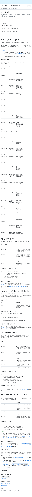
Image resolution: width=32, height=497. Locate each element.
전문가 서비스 (27, 491)
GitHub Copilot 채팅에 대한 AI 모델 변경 (20, 463)
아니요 (7, 476)
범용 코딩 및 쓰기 (7, 328)
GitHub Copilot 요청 (20, 53)
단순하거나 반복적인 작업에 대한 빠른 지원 (17, 286)
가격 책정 (22, 491)
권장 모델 (4, 300)
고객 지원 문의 (4, 485)
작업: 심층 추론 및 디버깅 (9, 332)
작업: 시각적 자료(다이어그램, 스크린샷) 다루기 (15, 394)
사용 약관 (10, 491)
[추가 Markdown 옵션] (10, 21)
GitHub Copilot (5, 8)
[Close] (29, 1)
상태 (19, 491)
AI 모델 (13, 8)
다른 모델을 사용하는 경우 (8, 281)
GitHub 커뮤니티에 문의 (5, 483)
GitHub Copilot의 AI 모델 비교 (10, 40)
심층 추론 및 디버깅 (25, 443)
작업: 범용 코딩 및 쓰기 (8, 239)
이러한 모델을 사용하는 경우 (8, 269)
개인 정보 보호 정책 (3, 478)
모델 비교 (16, 8)
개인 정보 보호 (15, 491)
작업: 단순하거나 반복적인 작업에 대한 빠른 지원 (15, 291)
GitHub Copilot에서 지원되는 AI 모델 (20, 457)
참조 (9, 8)
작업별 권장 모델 (5, 60)
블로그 (2, 492)
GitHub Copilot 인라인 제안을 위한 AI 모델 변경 (12, 464)
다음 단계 (4, 450)
